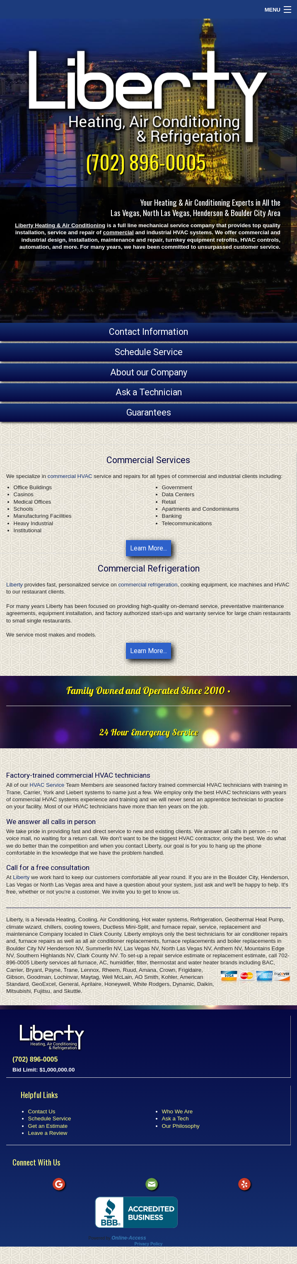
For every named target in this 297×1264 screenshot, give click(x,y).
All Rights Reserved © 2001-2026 (178, 1238)
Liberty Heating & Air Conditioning (60, 225)
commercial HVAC (70, 476)
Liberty (14, 585)
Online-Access (128, 1238)
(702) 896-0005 (145, 161)
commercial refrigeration (147, 585)
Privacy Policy (149, 1244)
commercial (118, 232)
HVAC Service (46, 785)
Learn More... (148, 548)
